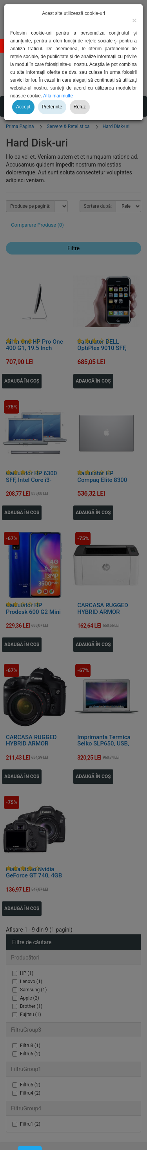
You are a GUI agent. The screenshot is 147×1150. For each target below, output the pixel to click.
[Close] (134, 20)
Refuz (80, 107)
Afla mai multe (58, 96)
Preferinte (52, 107)
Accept (23, 107)
